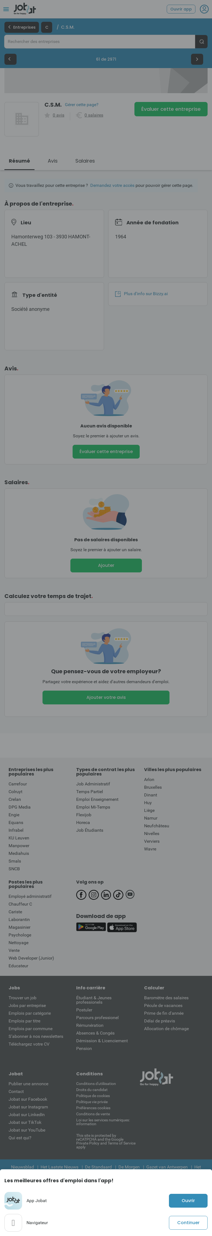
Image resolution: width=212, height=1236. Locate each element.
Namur (150, 818)
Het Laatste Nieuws (59, 1167)
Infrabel (16, 830)
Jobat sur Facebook (28, 1099)
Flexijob (83, 814)
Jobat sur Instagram (28, 1107)
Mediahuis (19, 853)
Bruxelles (153, 787)
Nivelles (151, 833)
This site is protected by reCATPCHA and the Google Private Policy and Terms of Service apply (106, 1141)
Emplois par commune (30, 1028)
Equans (16, 822)
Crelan (15, 799)
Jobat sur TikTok (25, 1122)
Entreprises (22, 27)
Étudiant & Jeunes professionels (94, 1000)
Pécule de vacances (163, 1005)
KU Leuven (19, 838)
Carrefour (18, 784)
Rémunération (90, 1025)
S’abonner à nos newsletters (36, 1036)
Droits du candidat (92, 1089)
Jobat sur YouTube (27, 1130)
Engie (14, 814)
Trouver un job (22, 997)
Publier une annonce (28, 1083)
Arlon (149, 779)
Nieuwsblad (22, 1167)
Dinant (150, 795)
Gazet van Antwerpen (167, 1167)
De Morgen (129, 1167)
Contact (16, 1091)
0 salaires (93, 115)
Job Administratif (93, 784)
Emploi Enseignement (97, 799)
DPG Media (20, 807)
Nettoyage (18, 942)
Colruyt (15, 791)
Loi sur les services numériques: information (103, 1122)
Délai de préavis (159, 1021)
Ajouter (106, 565)
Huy (148, 802)
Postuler (84, 1010)
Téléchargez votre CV (29, 1044)
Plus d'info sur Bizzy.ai (141, 293)
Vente (14, 950)
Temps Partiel (89, 791)
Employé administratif (30, 896)
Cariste (15, 911)
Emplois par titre (24, 1021)
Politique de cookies (93, 1096)
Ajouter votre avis (106, 697)
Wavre (150, 849)
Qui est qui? (20, 1137)
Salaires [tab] (85, 160)
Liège (149, 810)
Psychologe (20, 935)
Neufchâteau (156, 825)
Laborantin (19, 919)
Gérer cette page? (82, 105)
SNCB (14, 868)
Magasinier (19, 927)
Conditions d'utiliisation (96, 1083)
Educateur (18, 965)
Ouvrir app (181, 9)
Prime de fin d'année (164, 1013)
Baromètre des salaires (166, 997)
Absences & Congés (95, 1033)
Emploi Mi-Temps (93, 807)
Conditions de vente (93, 1114)
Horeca (83, 822)
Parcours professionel (97, 1017)
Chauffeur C (20, 904)
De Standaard (98, 1167)
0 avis (58, 115)
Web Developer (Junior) (31, 958)
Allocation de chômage (166, 1028)
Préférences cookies (93, 1108)
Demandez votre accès (112, 185)
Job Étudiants (89, 830)
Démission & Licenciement (102, 1040)
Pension (84, 1048)
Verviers (152, 841)
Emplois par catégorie (30, 1013)
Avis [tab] (53, 160)
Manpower (19, 845)
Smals (15, 861)
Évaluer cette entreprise (171, 109)
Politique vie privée (92, 1102)
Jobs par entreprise (27, 1005)
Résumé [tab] (19, 160)
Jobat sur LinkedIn (27, 1114)
